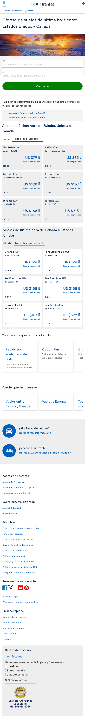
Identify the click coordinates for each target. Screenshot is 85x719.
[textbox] (42, 64)
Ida (4, 139)
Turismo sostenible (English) (16, 492)
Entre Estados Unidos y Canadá (19, 10)
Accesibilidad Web (11, 507)
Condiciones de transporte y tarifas (20, 528)
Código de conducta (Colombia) (18, 572)
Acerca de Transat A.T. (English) (18, 487)
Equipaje (6, 638)
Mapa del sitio (9, 513)
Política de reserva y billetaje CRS (19, 566)
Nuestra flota (9, 633)
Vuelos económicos (12, 622)
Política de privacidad (13, 555)
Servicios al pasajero (13, 533)
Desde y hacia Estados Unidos (17, 544)
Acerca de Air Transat (13, 481)
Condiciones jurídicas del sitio (18, 539)
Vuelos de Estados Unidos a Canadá (27, 113)
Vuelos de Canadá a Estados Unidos (27, 117)
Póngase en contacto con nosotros (20, 601)
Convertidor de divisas (14, 616)
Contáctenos (13, 656)
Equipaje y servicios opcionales (18, 561)
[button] (42, 86)
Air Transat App (10, 596)
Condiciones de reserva (14, 550)
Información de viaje (13, 627)
